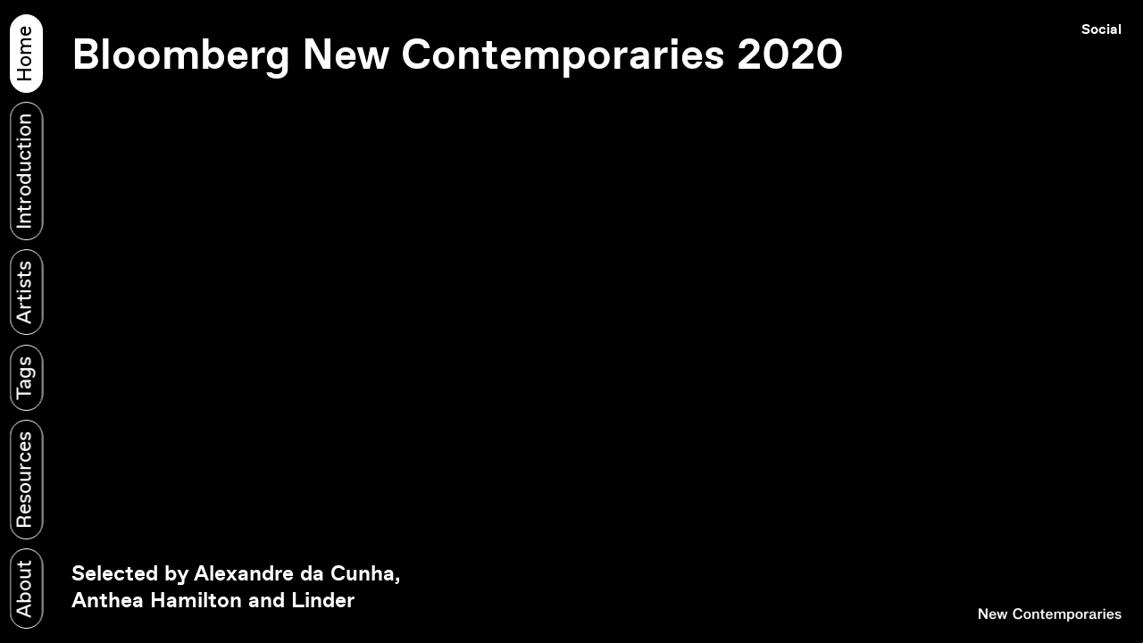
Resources (25, 480)
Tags (25, 377)
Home (25, 53)
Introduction (25, 171)
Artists (25, 292)
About (25, 589)
